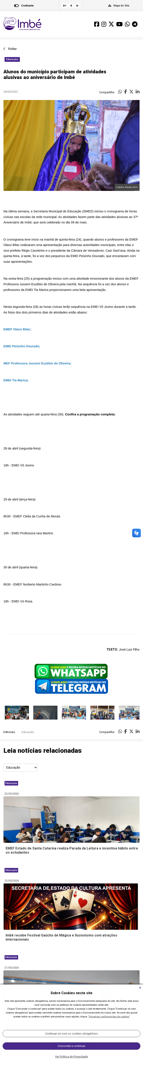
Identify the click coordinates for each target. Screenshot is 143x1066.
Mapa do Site (121, 5)
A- (77, 5)
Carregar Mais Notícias (71, 1046)
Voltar (10, 49)
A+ (64, 5)
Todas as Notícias (71, 1059)
